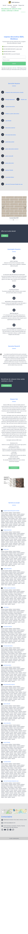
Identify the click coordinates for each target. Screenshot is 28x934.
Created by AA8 (16, 838)
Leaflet (18, 813)
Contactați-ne (6, 385)
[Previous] (3, 207)
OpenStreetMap (24, 813)
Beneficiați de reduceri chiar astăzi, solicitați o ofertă (15, 819)
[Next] (25, 207)
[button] (14, 810)
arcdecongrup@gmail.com (9, 822)
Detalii (4, 235)
